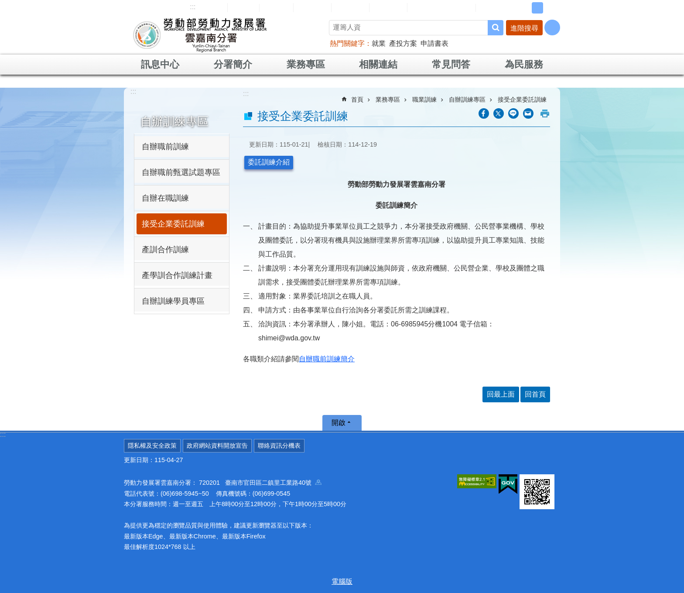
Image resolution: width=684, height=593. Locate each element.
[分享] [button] (552, 27)
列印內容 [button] (545, 113)
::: (192, 6)
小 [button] (524, 8)
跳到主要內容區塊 (4, 4)
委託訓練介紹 (269, 162)
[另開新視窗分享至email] (528, 113)
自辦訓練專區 (174, 121)
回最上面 (501, 394)
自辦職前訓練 (165, 146)
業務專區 (306, 64)
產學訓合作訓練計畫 (177, 275)
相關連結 (378, 64)
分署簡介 (233, 64)
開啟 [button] (338, 422)
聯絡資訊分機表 (279, 445)
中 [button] (537, 8)
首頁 (357, 99)
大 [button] (551, 8)
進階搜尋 (524, 28)
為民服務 (524, 64)
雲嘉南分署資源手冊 (441, 7)
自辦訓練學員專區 (173, 301)
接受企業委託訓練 (173, 223)
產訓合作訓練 (165, 249)
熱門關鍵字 (347, 43)
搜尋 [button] (495, 27)
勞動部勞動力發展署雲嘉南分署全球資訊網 (200, 35)
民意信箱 (312, 7)
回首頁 (243, 7)
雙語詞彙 (388, 7)
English (276, 7)
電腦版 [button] (342, 581)
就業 (379, 43)
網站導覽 (208, 7)
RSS (489, 7)
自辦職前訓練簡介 (327, 359)
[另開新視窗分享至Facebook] (484, 113)
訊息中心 (160, 64)
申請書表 (434, 43)
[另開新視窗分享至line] (513, 113)
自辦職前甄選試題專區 (181, 172)
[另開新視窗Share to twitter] (498, 113)
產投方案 (403, 43)
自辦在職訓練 (165, 198)
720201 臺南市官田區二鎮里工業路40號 (260, 482)
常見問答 (350, 7)
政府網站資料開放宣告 (217, 445)
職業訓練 (424, 99)
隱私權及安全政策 (152, 445)
